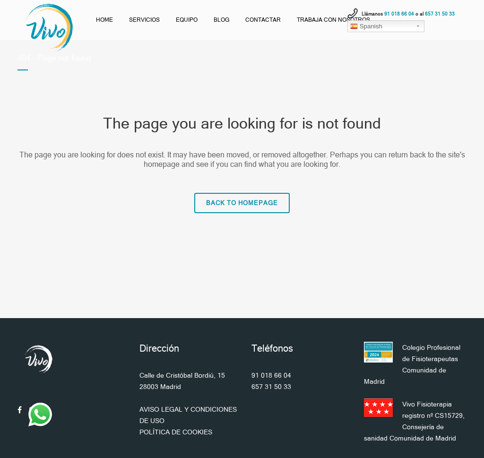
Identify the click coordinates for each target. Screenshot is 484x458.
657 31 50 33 (271, 386)
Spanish (366, 26)
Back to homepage (242, 203)
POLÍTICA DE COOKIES (175, 432)
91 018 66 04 (271, 375)
